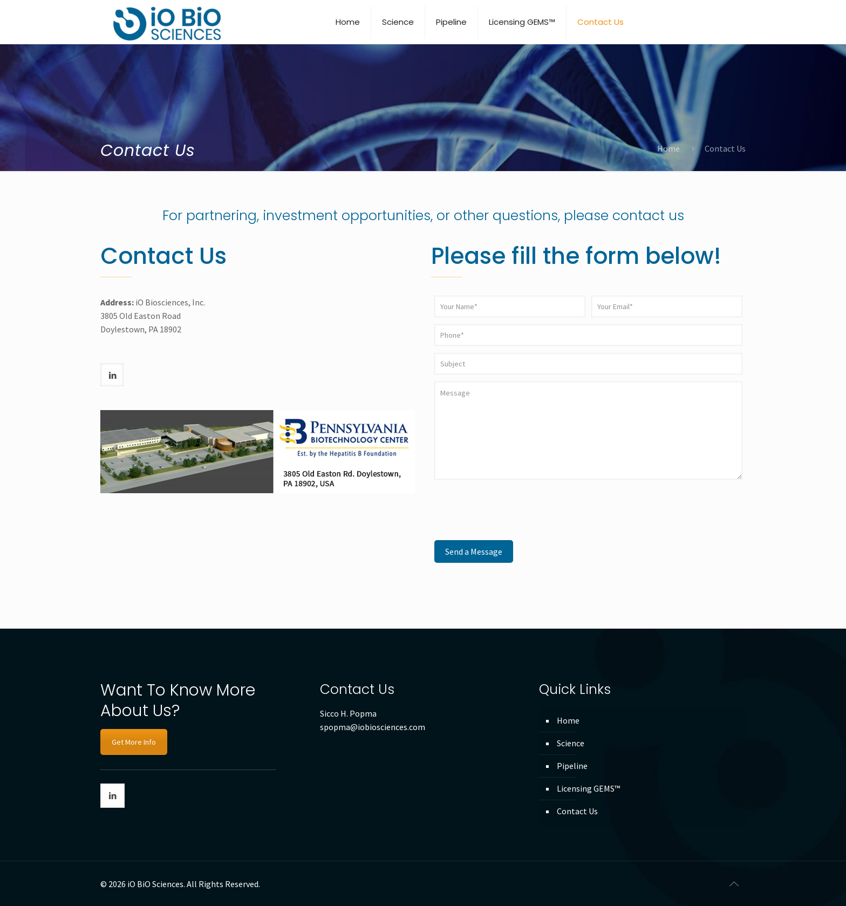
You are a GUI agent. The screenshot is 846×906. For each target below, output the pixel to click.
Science (570, 743)
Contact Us (577, 811)
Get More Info (134, 742)
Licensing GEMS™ (588, 788)
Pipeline (572, 765)
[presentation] (516, 510)
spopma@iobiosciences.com (372, 726)
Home (668, 148)
